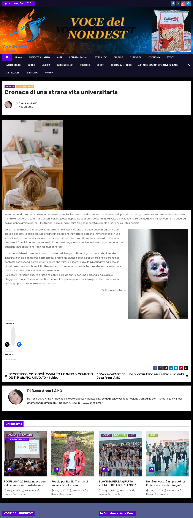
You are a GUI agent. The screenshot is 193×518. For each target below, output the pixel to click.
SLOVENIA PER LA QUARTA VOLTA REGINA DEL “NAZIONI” (117, 483)
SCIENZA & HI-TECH (121, 65)
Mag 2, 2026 (14, 490)
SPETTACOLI (12, 72)
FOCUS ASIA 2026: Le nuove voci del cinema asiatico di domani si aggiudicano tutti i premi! (25, 485)
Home (18, 57)
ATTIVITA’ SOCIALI (78, 57)
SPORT (100, 65)
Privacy (49, 72)
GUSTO (31, 65)
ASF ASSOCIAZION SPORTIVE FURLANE (158, 65)
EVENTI (170, 57)
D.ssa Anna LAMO (28, 103)
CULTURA (118, 57)
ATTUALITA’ (101, 57)
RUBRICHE (85, 65)
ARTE (59, 57)
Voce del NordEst (17, 46)
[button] (189, 65)
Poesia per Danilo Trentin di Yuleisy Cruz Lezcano (69, 483)
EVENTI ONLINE (13, 65)
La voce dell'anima (25, 86)
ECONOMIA (154, 57)
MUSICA (46, 65)
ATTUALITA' (10, 86)
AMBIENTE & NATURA (40, 57)
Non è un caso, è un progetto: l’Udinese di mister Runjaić (165, 483)
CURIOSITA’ (136, 57)
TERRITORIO (31, 72)
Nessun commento (15, 494)
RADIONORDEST (65, 65)
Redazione (29, 490)
